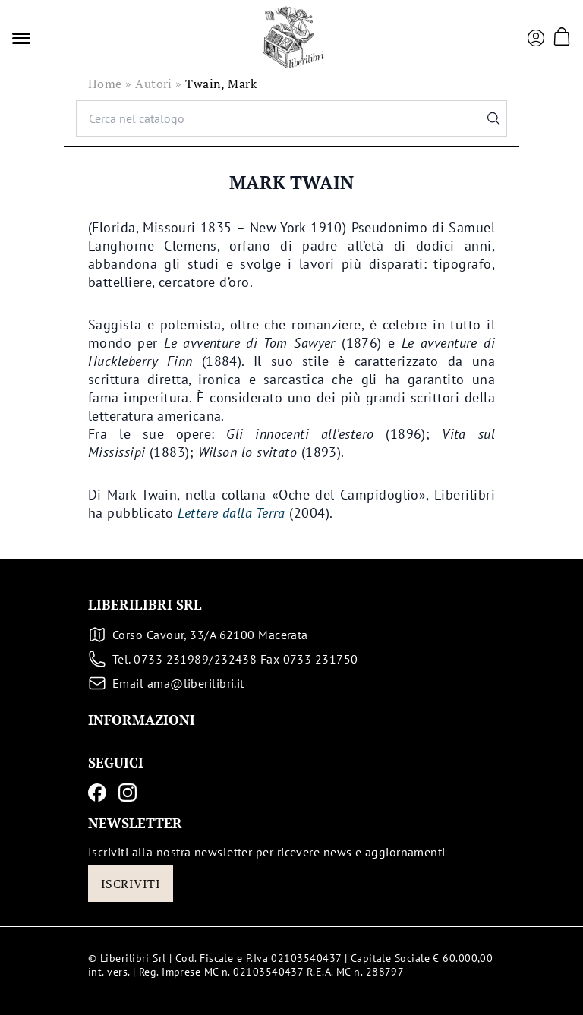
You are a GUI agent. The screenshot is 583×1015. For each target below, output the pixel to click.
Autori (153, 83)
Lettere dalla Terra (231, 513)
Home (105, 83)
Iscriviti (130, 883)
